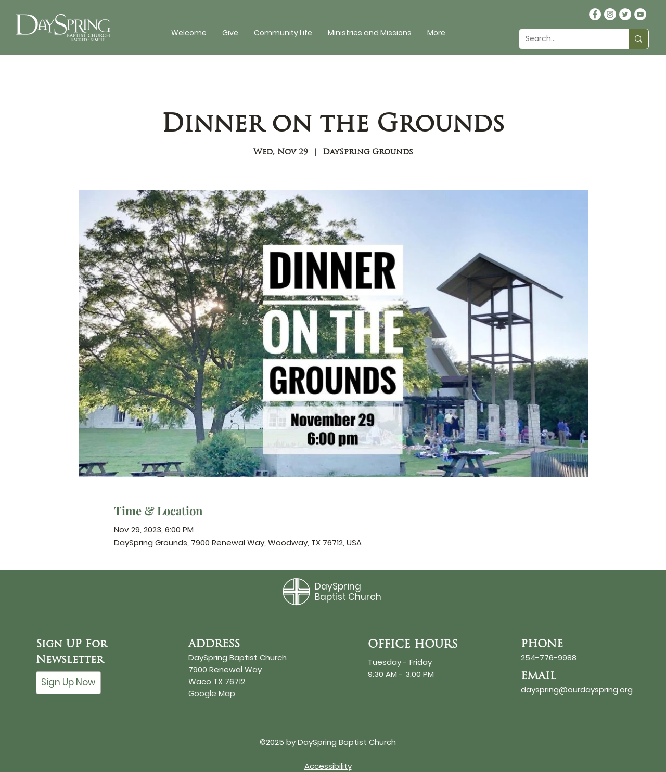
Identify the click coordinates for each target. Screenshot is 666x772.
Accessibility (328, 766)
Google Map (211, 693)
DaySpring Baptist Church (348, 591)
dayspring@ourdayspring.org (577, 689)
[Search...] (566, 39)
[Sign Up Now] (68, 682)
